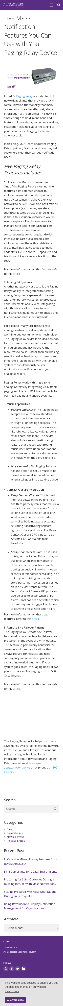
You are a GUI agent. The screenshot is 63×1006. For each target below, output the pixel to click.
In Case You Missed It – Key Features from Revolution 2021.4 (30, 861)
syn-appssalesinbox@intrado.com (19, 951)
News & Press (15, 837)
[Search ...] (31, 809)
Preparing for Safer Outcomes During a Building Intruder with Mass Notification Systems (29, 882)
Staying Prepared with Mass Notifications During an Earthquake (30, 894)
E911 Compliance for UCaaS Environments (30, 871)
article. (17, 688)
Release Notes (16, 841)
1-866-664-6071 (10, 947)
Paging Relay (24, 96)
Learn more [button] (12, 991)
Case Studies (15, 833)
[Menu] (51, 5)
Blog (10, 829)
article (16, 274)
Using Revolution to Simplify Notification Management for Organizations (29, 906)
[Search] (55, 809)
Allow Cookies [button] (15, 1000)
